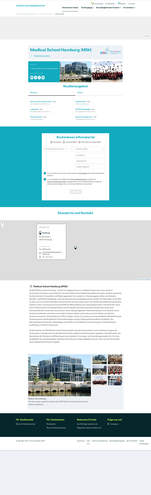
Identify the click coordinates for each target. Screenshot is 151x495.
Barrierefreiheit (132, 441)
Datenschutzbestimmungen (56, 182)
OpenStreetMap (147, 279)
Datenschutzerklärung (99, 441)
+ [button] (2, 222)
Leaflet (139, 279)
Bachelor (33, 92)
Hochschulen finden (70, 7)
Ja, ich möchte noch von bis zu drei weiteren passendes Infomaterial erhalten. (75, 174)
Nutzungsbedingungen (78, 179)
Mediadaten (51, 424)
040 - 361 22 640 (47, 257)
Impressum (81, 441)
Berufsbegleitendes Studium (108, 7)
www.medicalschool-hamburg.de (44, 68)
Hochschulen (82, 173)
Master (80, 92)
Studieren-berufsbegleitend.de (26, 14)
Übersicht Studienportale (25, 424)
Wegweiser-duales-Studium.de (89, 428)
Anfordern (75, 191)
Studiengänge (86, 7)
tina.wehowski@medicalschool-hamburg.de (52, 253)
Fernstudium (128, 7)
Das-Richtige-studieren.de (87, 424)
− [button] (2, 225)
